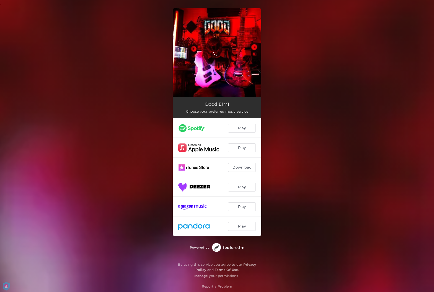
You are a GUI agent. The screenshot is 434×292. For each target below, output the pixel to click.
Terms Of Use (226, 270)
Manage (201, 276)
